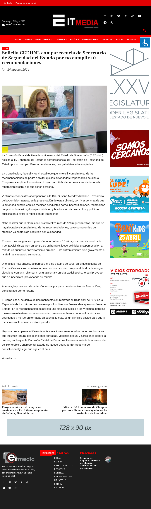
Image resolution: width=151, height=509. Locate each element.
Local (5, 48)
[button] (144, 30)
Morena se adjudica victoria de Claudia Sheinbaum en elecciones (90, 463)
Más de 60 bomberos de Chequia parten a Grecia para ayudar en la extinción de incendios (84, 410)
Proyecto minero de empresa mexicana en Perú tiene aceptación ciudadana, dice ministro (25, 410)
